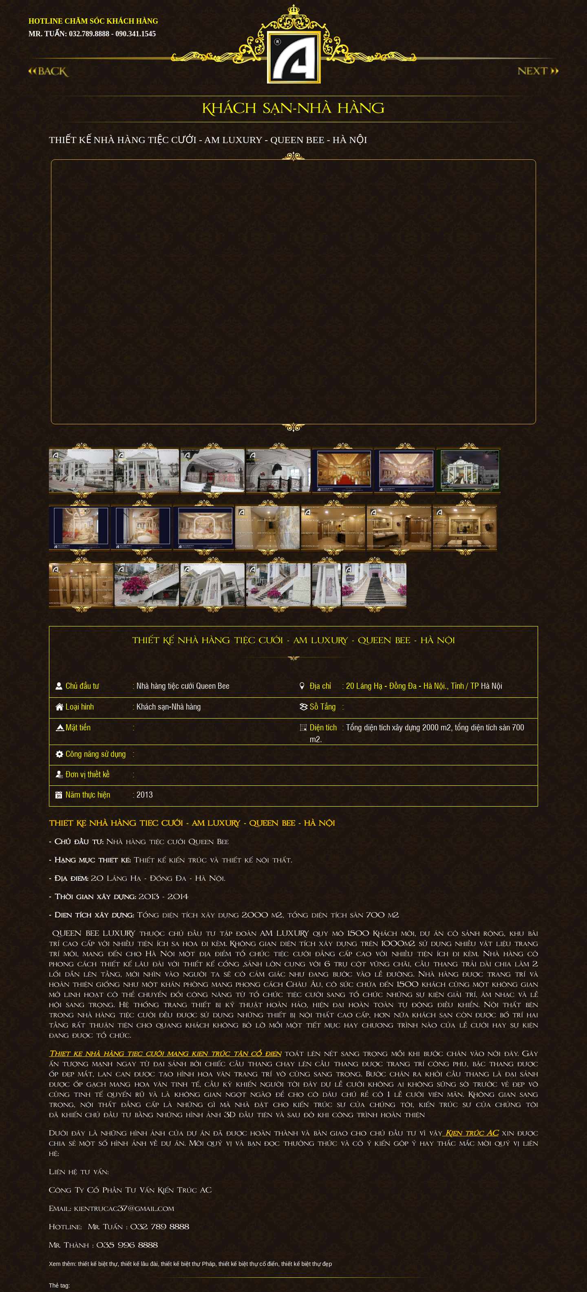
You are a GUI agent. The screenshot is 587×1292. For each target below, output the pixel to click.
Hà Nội (491, 685)
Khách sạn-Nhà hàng (169, 706)
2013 (145, 794)
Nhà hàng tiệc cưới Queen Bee (183, 685)
